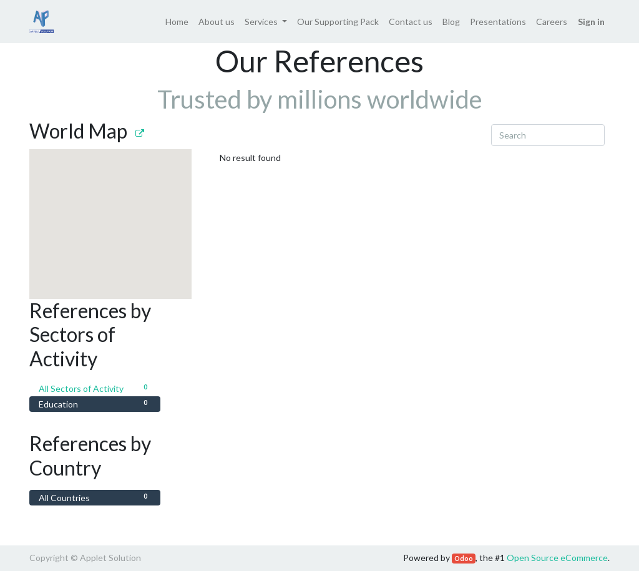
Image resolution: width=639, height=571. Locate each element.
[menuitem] (176, 21)
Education (95, 403)
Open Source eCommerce (557, 557)
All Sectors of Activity (95, 388)
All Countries (95, 497)
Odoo (463, 558)
